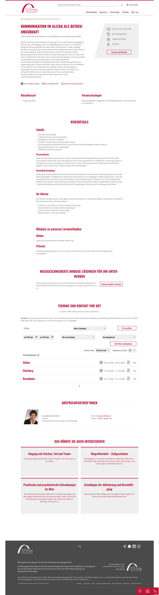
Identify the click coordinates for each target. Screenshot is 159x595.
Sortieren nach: (89, 350)
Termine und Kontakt (119, 52)
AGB (93, 583)
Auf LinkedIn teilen (31, 83)
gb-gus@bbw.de (105, 416)
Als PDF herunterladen (73, 83)
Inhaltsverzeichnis (136, 583)
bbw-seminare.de (26, 19)
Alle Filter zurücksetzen (123, 343)
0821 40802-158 (105, 418)
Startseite (126, 583)
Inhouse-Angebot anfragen (111, 284)
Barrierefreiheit (116, 583)
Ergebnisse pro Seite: (120, 350)
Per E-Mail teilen (52, 83)
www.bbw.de (120, 569)
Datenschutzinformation (103, 583)
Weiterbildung (91, 12)
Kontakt (79, 583)
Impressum (86, 583)
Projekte (125, 12)
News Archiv (134, 4)
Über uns (134, 12)
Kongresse (103, 12)
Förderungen (115, 12)
